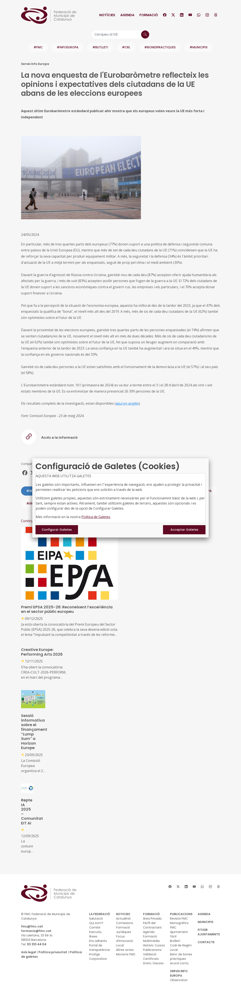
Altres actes (125, 950)
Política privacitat (52, 952)
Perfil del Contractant (152, 925)
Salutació (96, 918)
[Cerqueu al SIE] (120, 34)
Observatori (178, 980)
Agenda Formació (150, 934)
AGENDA (204, 914)
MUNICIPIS (205, 922)
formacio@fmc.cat (36, 931)
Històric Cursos (154, 945)
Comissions (124, 923)
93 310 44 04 (36, 944)
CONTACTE (206, 942)
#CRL (126, 47)
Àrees (93, 936)
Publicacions (152, 950)
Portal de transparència (99, 947)
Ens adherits (98, 941)
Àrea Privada (152, 918)
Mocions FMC (126, 954)
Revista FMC (179, 918)
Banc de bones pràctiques (181, 956)
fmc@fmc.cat (32, 926)
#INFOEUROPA (67, 47)
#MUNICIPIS (198, 47)
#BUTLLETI (100, 47)
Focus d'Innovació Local (124, 940)
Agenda (127, 15)
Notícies (107, 15)
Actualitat (123, 918)
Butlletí (175, 941)
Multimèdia (151, 941)
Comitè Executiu (95, 929)
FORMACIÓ (151, 914)
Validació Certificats (151, 956)
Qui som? (96, 923)
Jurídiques (123, 932)
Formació (148, 15)
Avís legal (28, 952)
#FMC (38, 47)
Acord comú (179, 963)
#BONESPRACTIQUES (160, 47)
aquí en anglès (127, 403)
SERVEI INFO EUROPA (179, 973)
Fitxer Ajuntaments (209, 932)
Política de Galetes (95, 516)
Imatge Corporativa (98, 956)
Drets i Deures (153, 963)
